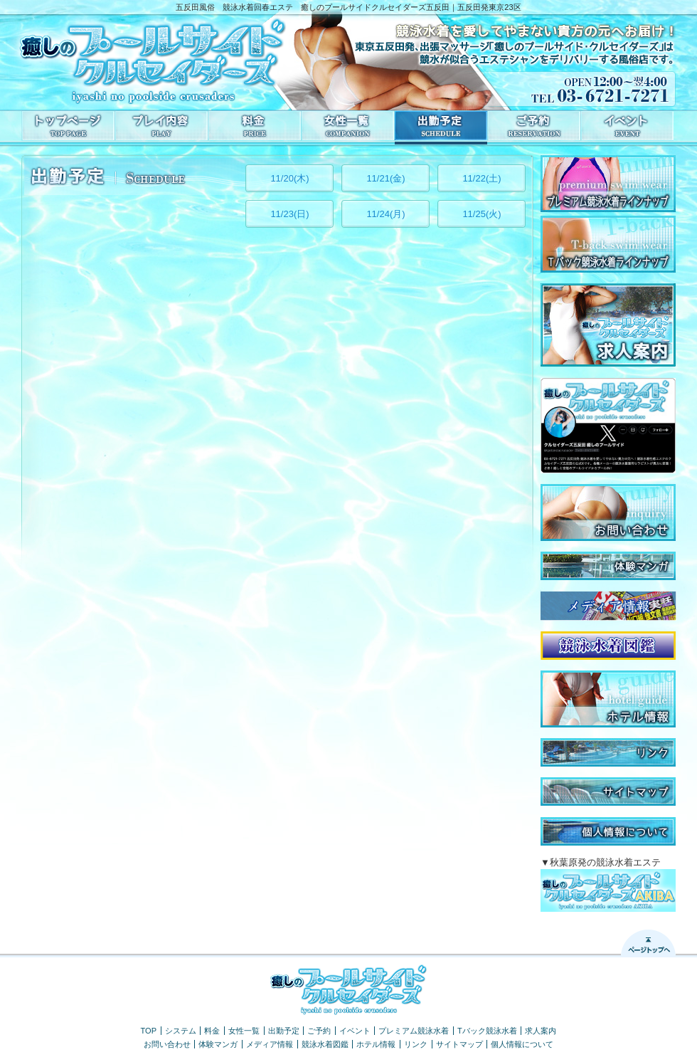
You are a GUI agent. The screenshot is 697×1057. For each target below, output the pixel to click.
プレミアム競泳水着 (413, 1030)
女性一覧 (244, 1030)
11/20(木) (289, 178)
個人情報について (522, 1044)
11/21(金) (385, 178)
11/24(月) (385, 214)
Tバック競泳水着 (487, 1030)
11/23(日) (289, 214)
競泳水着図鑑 (325, 1044)
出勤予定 (283, 1030)
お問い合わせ (167, 1044)
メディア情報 (269, 1044)
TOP (149, 1030)
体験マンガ (218, 1044)
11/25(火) (481, 214)
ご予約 (319, 1030)
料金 (212, 1030)
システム (180, 1030)
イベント (355, 1030)
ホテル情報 (375, 1044)
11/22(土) (481, 178)
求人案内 (540, 1030)
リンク (415, 1044)
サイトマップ (459, 1044)
